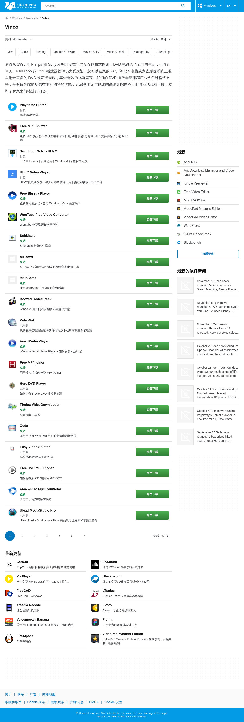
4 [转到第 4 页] (47, 535)
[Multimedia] (32, 18)
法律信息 (76, 702)
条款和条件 (13, 702)
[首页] (6, 18)
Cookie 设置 (113, 702)
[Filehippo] (20, 6)
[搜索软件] (183, 6)
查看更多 (208, 254)
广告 (33, 694)
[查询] (116, 6)
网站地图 (48, 694)
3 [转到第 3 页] (35, 535)
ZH (232, 5)
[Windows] (17, 18)
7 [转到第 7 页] (84, 535)
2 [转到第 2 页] (22, 535)
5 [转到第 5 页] (59, 535)
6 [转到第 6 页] (72, 535)
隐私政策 (57, 702)
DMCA (94, 702)
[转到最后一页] (161, 536)
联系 (20, 694)
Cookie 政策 (36, 702)
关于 (8, 694)
